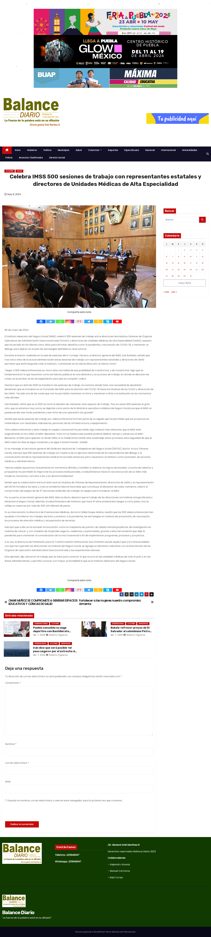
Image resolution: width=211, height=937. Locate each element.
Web (8, 781)
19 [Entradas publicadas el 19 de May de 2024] (202, 263)
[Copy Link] (98, 319)
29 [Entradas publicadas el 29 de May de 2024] (179, 276)
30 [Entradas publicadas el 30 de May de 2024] (184, 276)
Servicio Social (57, 157)
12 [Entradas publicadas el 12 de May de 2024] (202, 256)
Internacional (168, 150)
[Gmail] (79, 319)
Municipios (63, 150)
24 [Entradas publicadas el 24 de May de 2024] (191, 269)
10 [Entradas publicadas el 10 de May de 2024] (191, 256)
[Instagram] (69, 319)
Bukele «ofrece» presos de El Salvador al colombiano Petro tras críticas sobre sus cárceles (132, 631)
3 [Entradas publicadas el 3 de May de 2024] (190, 250)
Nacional (150, 150)
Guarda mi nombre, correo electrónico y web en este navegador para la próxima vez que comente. (65, 800)
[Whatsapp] (60, 319)
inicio (18, 150)
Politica (47, 150)
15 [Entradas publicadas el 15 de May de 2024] (178, 263)
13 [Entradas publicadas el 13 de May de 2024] (166, 263)
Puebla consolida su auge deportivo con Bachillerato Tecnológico (51, 631)
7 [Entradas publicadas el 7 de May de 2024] (172, 256)
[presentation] (27, 812)
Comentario (13, 683)
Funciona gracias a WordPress (90, 931)
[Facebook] (41, 319)
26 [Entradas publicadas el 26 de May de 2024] (202, 269)
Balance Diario (25, 132)
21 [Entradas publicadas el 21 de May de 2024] (172, 269)
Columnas (95, 150)
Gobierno (32, 150)
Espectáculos (131, 150)
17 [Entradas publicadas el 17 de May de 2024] (190, 263)
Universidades (189, 150)
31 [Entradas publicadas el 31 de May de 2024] (191, 276)
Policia (8, 157)
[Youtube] (117, 319)
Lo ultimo (9, 171)
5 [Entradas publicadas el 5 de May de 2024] (202, 250)
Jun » (174, 292)
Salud (79, 150)
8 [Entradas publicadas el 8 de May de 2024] (178, 256)
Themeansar (129, 931)
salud (19, 171)
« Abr (166, 292)
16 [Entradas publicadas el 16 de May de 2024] (185, 263)
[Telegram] (88, 319)
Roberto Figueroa (57, 634)
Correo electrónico (17, 763)
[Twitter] (50, 319)
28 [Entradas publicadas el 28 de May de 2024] (173, 276)
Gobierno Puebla (41, 623)
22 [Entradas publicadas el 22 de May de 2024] (179, 269)
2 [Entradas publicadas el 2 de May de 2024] (184, 250)
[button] (207, 154)
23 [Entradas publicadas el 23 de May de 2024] (185, 269)
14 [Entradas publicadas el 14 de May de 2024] (172, 263)
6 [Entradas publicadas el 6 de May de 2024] (166, 256)
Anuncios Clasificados (31, 157)
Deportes (113, 150)
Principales (143, 623)
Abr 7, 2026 (39, 634)
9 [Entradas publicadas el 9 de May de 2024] (184, 256)
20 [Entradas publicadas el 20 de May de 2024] (167, 269)
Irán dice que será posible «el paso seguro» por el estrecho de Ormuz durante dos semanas (54, 651)
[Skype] (107, 319)
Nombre (10, 744)
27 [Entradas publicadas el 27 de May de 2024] (167, 276)
